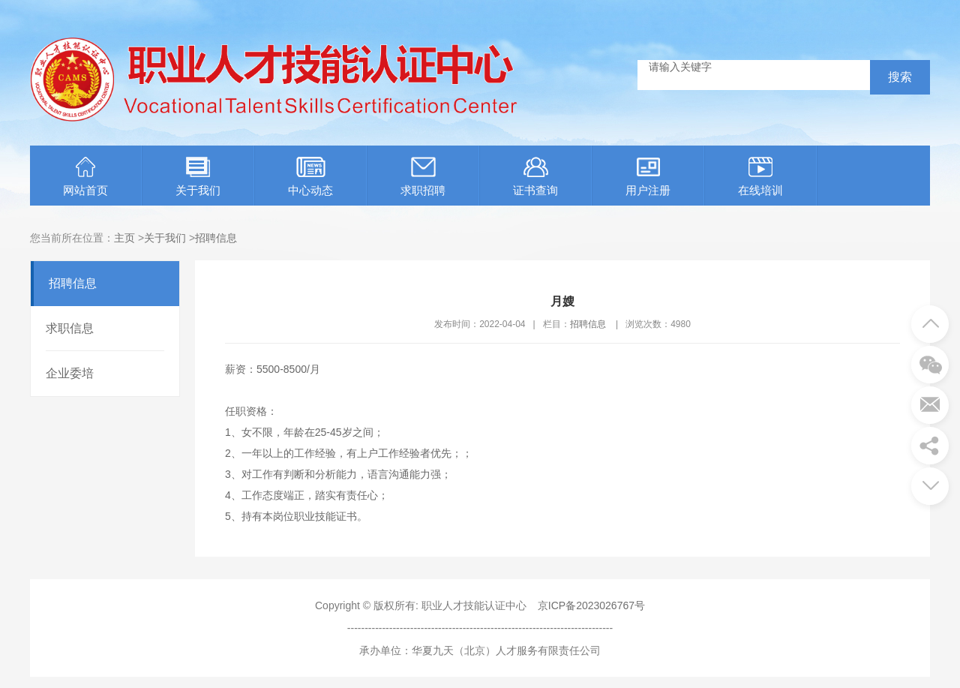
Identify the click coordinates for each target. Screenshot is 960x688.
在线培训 (760, 177)
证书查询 (535, 177)
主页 (124, 238)
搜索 (900, 77)
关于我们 (198, 177)
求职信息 (70, 328)
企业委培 (70, 373)
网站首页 (85, 177)
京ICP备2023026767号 (591, 605)
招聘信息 (216, 238)
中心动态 (310, 177)
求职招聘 (423, 177)
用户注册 (648, 177)
